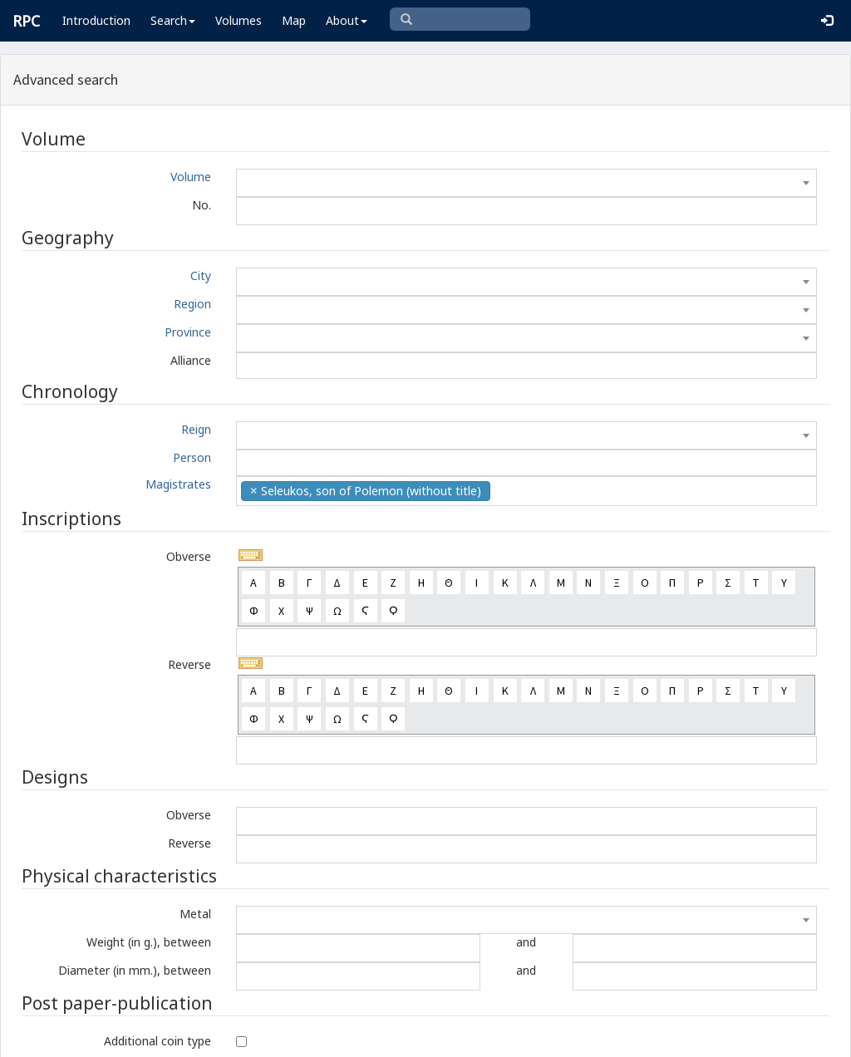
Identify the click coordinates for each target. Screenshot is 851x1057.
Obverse (188, 556)
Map (294, 20)
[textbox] (526, 182)
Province (188, 332)
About (346, 20)
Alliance (190, 360)
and (526, 942)
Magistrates (178, 484)
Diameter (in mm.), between (134, 970)
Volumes (238, 20)
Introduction (96, 20)
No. (201, 205)
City (200, 275)
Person (192, 457)
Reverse (189, 664)
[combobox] (526, 183)
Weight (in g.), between (148, 942)
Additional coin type (157, 1041)
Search (172, 20)
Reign (196, 429)
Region (192, 304)
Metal (195, 914)
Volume (190, 176)
